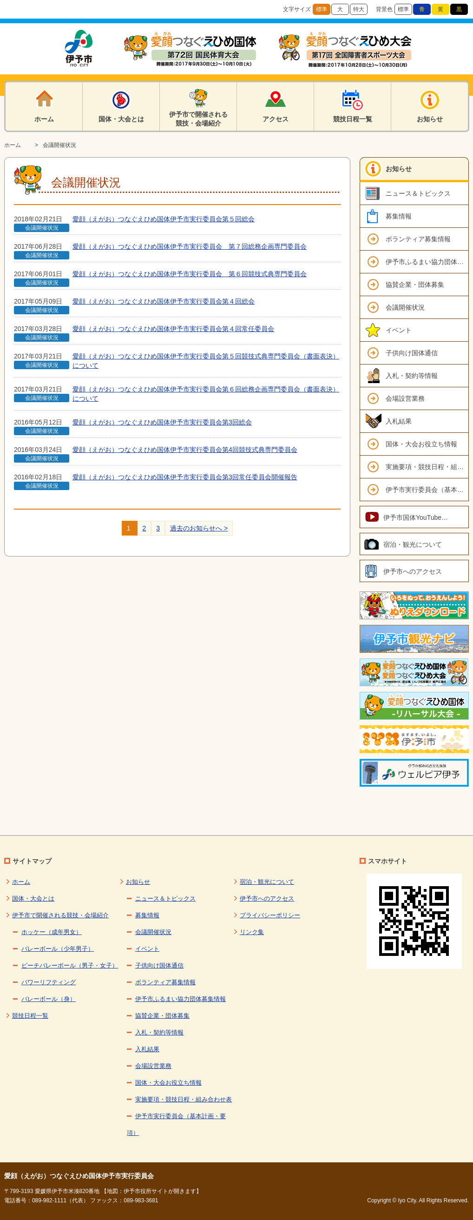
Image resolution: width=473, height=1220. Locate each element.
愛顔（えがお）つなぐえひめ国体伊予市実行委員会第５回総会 (163, 219)
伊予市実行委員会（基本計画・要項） (427, 489)
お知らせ (399, 168)
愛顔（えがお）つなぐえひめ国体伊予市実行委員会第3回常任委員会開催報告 (184, 477)
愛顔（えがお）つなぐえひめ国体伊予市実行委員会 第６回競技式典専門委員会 (189, 274)
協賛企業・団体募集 (415, 284)
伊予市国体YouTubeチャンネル (426, 517)
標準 (321, 9)
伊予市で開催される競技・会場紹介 (60, 915)
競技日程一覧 (30, 1015)
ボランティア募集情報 (418, 239)
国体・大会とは (33, 898)
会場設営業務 (405, 398)
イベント (399, 330)
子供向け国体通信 (412, 353)
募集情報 (399, 216)
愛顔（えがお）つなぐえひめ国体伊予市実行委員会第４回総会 (163, 301)
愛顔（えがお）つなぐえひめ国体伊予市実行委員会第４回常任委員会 (173, 328)
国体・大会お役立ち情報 (421, 444)
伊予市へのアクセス (412, 571)
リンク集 (252, 931)
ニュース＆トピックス (418, 193)
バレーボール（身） (48, 998)
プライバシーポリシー (270, 915)
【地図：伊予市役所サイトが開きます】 (151, 1191)
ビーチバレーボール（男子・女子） (69, 965)
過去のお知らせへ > (199, 528)
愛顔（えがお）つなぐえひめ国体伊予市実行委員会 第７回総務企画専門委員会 (189, 246)
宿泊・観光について (412, 544)
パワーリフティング (48, 982)
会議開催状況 (59, 145)
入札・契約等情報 (412, 375)
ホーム (12, 145)
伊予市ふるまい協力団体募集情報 (427, 261)
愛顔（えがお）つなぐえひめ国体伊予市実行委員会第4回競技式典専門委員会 (184, 449)
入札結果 (399, 421)
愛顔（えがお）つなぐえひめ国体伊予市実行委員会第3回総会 (162, 422)
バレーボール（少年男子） (57, 948)
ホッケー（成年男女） (51, 931)
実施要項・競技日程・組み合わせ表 (427, 467)
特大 (358, 9)
